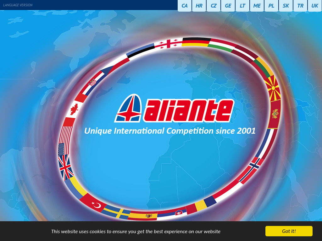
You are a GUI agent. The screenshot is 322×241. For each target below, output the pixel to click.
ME (257, 5)
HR (199, 5)
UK (314, 5)
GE (228, 5)
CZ (213, 5)
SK (286, 5)
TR (300, 5)
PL (272, 5)
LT (242, 5)
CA (184, 5)
